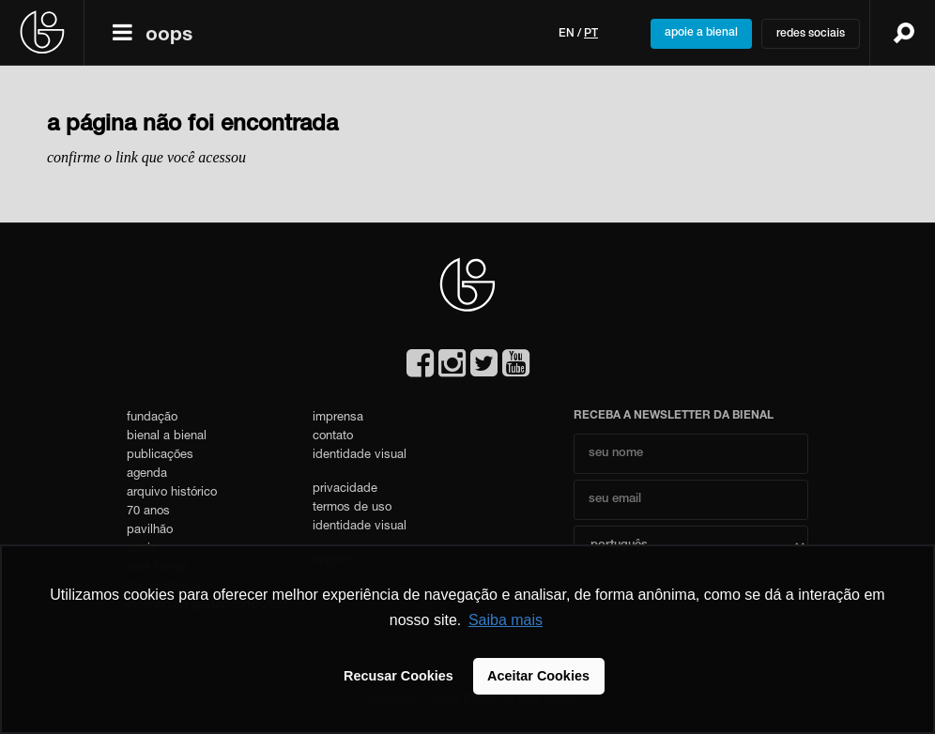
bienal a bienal (167, 437)
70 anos (148, 512)
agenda (147, 474)
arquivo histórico (172, 493)
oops (169, 36)
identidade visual (359, 456)
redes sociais (810, 33)
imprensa (338, 418)
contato (333, 437)
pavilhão (150, 531)
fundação (152, 418)
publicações (160, 456)
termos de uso (352, 508)
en (567, 33)
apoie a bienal (701, 32)
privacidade (345, 489)
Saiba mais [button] (505, 620)
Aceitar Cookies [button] (538, 675)
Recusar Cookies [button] (398, 675)
